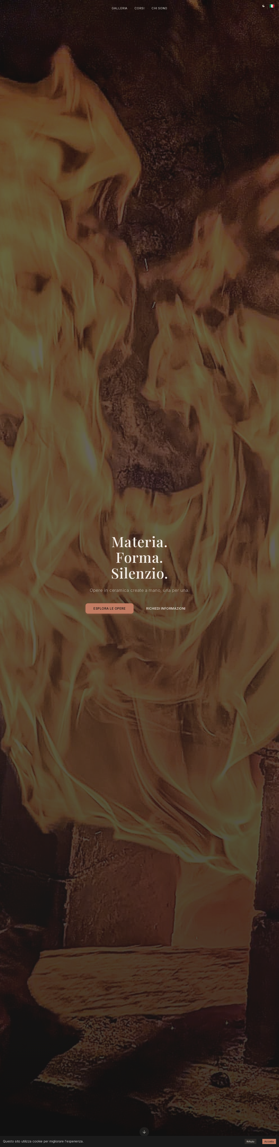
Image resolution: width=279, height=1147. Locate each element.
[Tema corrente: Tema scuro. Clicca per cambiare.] (263, 6)
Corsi (139, 8)
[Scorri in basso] (144, 1133)
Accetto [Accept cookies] (269, 1141)
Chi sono (159, 8)
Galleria (119, 8)
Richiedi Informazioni (166, 609)
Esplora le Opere (109, 609)
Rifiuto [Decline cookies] (250, 1141)
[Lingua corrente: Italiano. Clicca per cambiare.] (272, 6)
